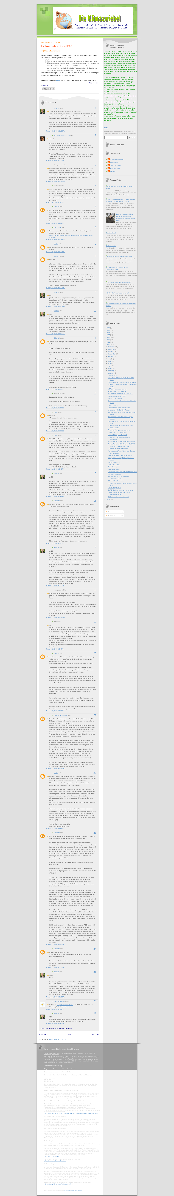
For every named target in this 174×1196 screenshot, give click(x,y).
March (110, 368)
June (110, 361)
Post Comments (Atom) (58, 1039)
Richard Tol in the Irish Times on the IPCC (121, 444)
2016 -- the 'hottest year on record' (118, 293)
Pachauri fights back (114, 487)
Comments (110, 516)
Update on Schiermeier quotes (117, 432)
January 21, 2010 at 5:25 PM (55, 431)
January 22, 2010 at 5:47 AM (55, 649)
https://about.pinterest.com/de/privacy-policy (58, 1184)
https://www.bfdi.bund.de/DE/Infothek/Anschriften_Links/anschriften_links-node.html (71, 1113)
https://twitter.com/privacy (52, 1156)
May (109, 363)
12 (94, 393)
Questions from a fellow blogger (118, 448)
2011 (108, 342)
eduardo (56, 108)
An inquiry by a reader (115, 398)
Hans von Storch (59, 1001)
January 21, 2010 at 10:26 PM (55, 617)
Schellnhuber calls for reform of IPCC (56, 46)
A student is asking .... (115, 469)
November (111, 349)
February (111, 370)
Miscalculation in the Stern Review (119, 410)
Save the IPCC (112, 405)
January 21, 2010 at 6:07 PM (55, 496)
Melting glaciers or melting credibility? (120, 455)
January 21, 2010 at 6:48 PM (55, 543)
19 (94, 621)
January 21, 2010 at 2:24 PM (55, 389)
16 (94, 500)
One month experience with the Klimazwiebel (122, 472)
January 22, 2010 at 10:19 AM (55, 768)
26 (94, 1001)
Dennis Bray (114, 162)
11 (94, 338)
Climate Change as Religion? (117, 435)
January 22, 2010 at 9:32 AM (55, 711)
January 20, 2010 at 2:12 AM (55, 160)
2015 (108, 332)
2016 (108, 330)
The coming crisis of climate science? (119, 282)
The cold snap (112, 467)
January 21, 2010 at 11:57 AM (55, 288)
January (111, 373)
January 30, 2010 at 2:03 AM (55, 1023)
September (112, 354)
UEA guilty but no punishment (117, 389)
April (110, 366)
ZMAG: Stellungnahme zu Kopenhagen (120, 490)
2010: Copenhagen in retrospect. (118, 497)
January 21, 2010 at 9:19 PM (55, 585)
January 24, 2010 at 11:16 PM (55, 997)
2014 (108, 335)
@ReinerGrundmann (60, 715)
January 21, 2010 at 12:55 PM (55, 334)
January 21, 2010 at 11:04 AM (55, 252)
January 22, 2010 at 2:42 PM (55, 828)
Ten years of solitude (114, 474)
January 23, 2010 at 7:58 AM (55, 944)
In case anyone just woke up (117, 391)
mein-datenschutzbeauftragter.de (73, 1190)
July (109, 359)
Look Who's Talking (114, 464)
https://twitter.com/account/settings (55, 1161)
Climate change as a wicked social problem (119, 256)
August (110, 356)
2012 (108, 340)
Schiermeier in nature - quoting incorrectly (121, 441)
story (58, 80)
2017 (108, 328)
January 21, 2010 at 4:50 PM (55, 408)
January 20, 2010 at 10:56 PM (55, 239)
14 (94, 435)
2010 (108, 344)
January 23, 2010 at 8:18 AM (55, 967)
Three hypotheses (113, 462)
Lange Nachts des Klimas (65, 1005)
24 (94, 948)
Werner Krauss (115, 168)
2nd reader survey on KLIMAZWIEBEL (120, 393)
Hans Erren (57, 227)
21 (94, 715)
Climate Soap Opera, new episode (119, 407)
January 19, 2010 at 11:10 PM (55, 131)
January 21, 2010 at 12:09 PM (55, 306)
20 (94, 653)
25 (94, 971)
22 (94, 772)
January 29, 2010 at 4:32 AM (55, 1009)
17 (94, 547)
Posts (108, 512)
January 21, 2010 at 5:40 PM (55, 469)
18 (94, 590)
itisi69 (56, 244)
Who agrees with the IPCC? (117, 396)
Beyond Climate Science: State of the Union (122, 382)
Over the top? (112, 375)
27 (94, 1013)
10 (94, 310)
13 (94, 412)
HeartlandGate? (111, 233)
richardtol (57, 338)
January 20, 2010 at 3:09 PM (55, 202)
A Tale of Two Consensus (116, 481)
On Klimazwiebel (111, 246)
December (111, 347)
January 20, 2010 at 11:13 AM (55, 181)
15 (94, 473)
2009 (108, 499)
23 (94, 832)
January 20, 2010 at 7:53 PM (55, 223)
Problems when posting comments (119, 430)
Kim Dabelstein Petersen (62, 135)
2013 (108, 337)
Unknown (57, 206)
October (111, 351)
